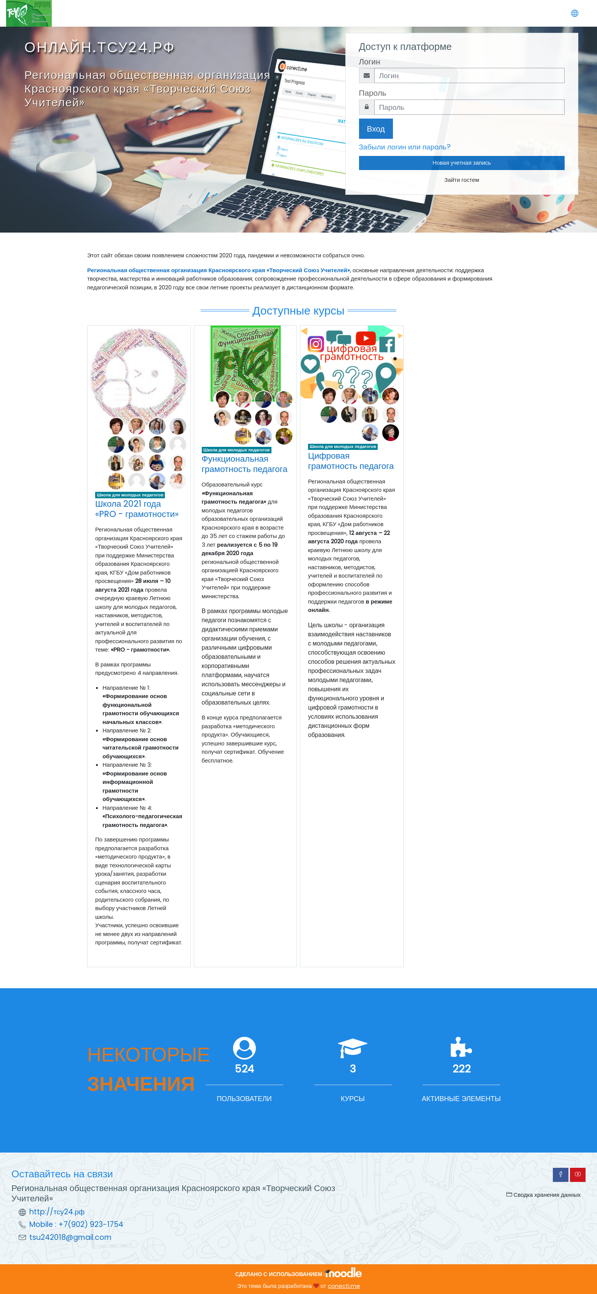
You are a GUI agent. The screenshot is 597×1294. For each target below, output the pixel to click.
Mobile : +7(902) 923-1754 (76, 1224)
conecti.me (344, 1286)
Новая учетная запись (462, 163)
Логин (369, 61)
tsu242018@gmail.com (70, 1237)
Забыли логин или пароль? (405, 147)
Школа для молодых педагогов (130, 495)
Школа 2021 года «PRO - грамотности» (137, 509)
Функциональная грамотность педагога (245, 464)
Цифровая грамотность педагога (351, 461)
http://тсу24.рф (57, 1212)
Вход (376, 128)
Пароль (372, 92)
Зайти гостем (461, 180)
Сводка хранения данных (543, 1195)
